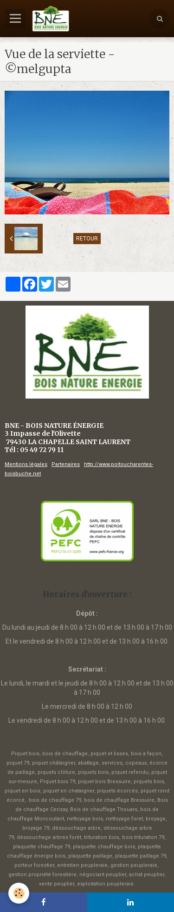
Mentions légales (26, 464)
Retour (87, 238)
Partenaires (66, 464)
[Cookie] (18, 893)
